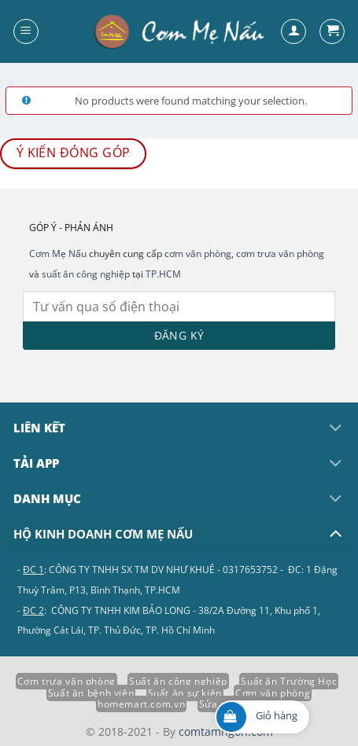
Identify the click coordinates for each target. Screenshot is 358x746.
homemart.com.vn (141, 704)
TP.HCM (163, 274)
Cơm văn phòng (272, 693)
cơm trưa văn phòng (280, 253)
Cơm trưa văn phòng (66, 681)
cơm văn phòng (197, 253)
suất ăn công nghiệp (86, 274)
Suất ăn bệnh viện (91, 693)
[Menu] (26, 31)
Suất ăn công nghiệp (178, 681)
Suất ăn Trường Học (289, 681)
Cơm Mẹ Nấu (58, 253)
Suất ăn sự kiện (185, 693)
